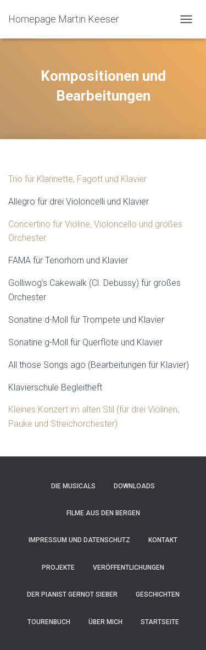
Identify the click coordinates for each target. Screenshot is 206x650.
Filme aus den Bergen (103, 513)
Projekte (58, 567)
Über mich (105, 622)
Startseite (160, 622)
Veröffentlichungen (128, 567)
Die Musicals (73, 486)
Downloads (134, 486)
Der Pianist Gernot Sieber (72, 594)
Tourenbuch (48, 622)
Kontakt (162, 540)
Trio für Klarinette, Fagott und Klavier (77, 179)
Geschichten (158, 594)
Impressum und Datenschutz (79, 540)
